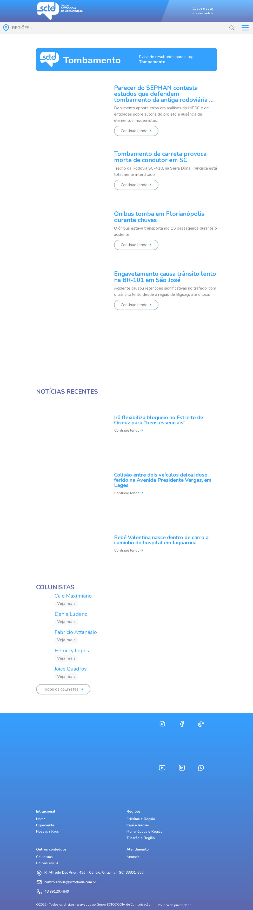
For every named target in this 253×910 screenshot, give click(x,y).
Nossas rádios (47, 831)
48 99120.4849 (56, 891)
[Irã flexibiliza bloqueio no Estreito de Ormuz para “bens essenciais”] (126, 427)
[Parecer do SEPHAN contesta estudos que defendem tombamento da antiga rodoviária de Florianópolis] (126, 114)
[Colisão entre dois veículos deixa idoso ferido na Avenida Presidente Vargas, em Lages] (126, 487)
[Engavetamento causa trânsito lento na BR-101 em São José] (126, 294)
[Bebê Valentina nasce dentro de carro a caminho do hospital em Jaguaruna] (126, 547)
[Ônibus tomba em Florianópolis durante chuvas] (126, 234)
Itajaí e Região (137, 825)
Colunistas (44, 856)
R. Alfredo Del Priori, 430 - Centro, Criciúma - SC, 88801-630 (94, 872)
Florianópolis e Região (144, 831)
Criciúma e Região (140, 819)
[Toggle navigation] (245, 28)
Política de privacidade (174, 905)
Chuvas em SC (47, 863)
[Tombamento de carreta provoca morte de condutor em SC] (126, 174)
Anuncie (133, 856)
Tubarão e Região (140, 837)
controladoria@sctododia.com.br (70, 882)
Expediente (45, 825)
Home (41, 819)
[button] (232, 28)
